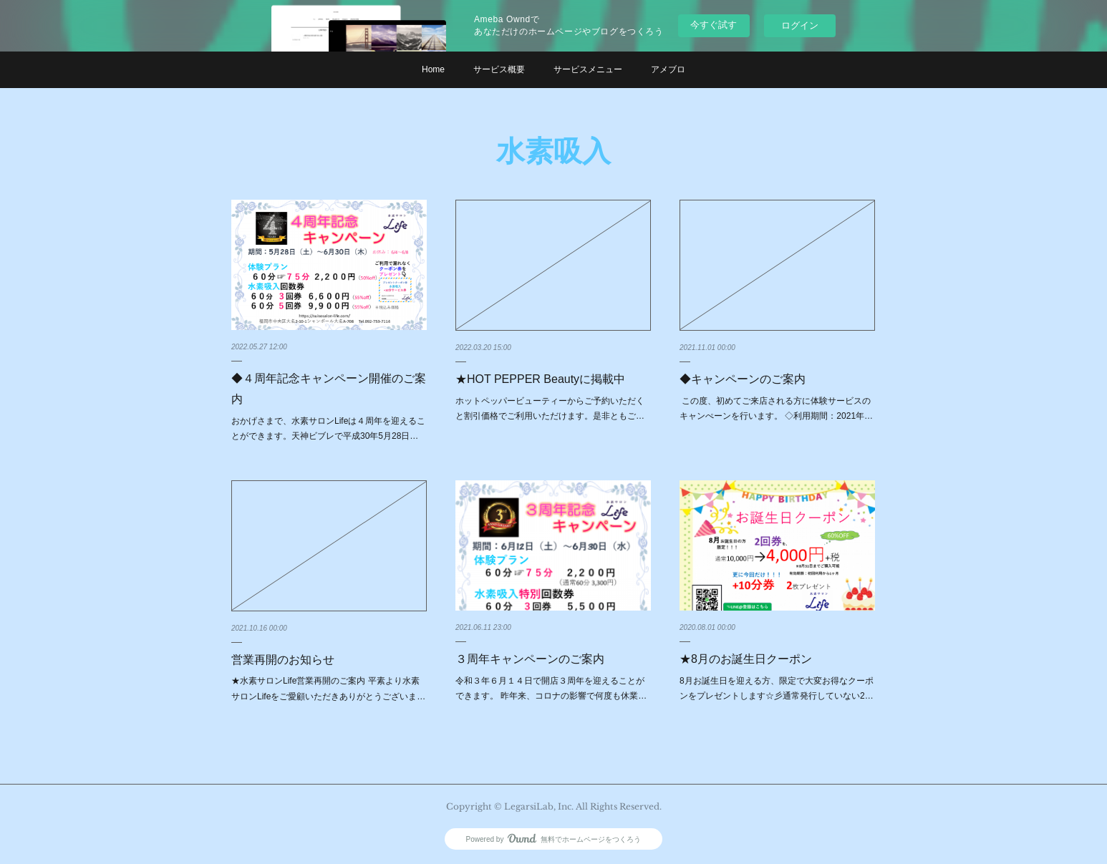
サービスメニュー (588, 69)
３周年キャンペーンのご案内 (529, 659)
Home (433, 69)
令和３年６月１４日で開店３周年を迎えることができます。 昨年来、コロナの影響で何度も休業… (551, 689)
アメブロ (668, 69)
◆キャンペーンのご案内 (743, 379)
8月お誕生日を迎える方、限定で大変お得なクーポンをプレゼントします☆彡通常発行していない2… (777, 689)
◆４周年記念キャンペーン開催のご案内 (328, 388)
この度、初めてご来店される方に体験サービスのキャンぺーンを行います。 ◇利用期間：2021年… (776, 409)
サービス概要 (499, 69)
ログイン (799, 25)
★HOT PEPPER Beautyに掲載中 (540, 379)
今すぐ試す (713, 24)
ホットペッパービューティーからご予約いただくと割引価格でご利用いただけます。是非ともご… (549, 409)
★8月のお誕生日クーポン (746, 659)
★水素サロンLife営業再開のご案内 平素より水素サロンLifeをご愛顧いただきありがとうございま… (328, 689)
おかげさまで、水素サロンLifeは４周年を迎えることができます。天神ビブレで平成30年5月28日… (328, 429)
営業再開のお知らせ (282, 660)
